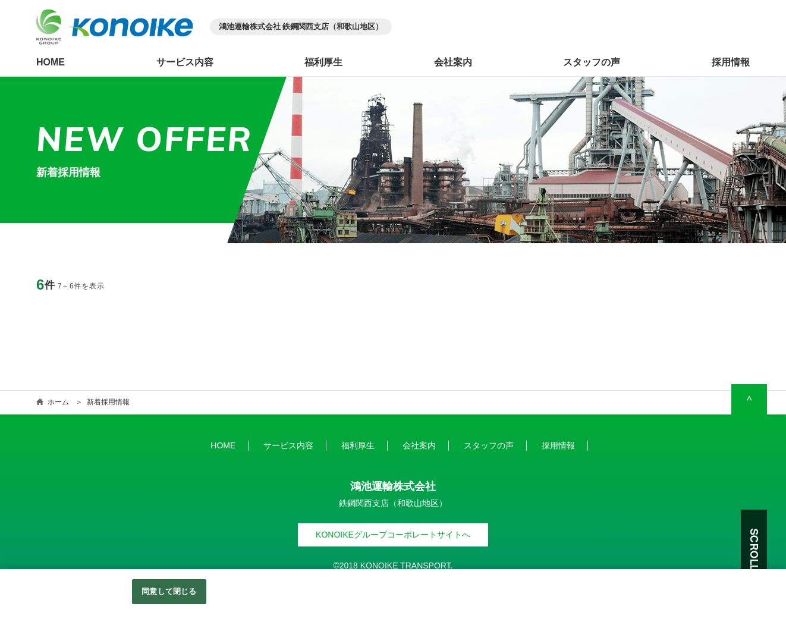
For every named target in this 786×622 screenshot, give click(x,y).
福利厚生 (323, 62)
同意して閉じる (169, 591)
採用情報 (731, 62)
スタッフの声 (591, 62)
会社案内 (453, 62)
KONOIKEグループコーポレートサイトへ (393, 534)
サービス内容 (184, 62)
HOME (50, 62)
